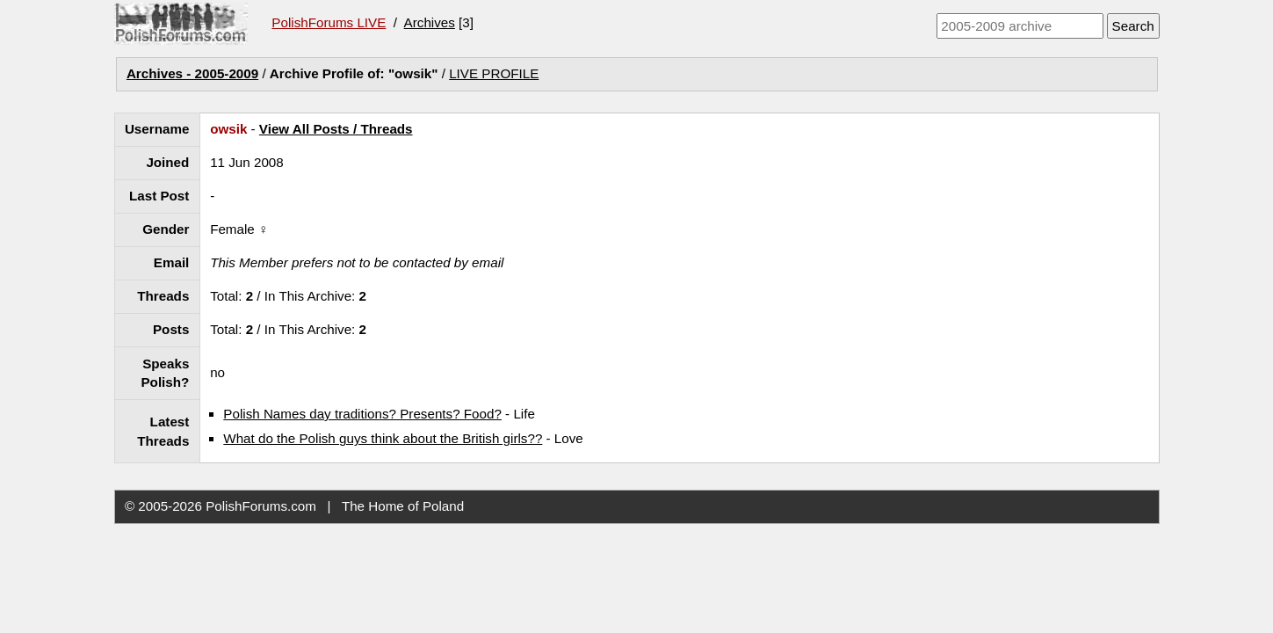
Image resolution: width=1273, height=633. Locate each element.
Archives (429, 22)
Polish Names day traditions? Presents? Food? (362, 413)
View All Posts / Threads (336, 128)
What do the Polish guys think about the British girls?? (382, 438)
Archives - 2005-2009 (192, 73)
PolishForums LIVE (328, 22)
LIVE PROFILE (494, 73)
